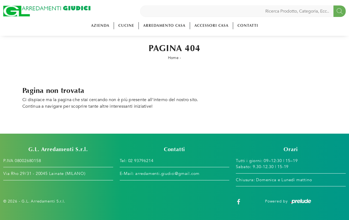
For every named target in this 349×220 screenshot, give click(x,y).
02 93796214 (141, 160)
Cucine (126, 25)
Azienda (100, 25)
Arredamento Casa (164, 25)
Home (173, 57)
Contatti (247, 25)
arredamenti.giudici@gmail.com (167, 173)
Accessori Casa (211, 25)
